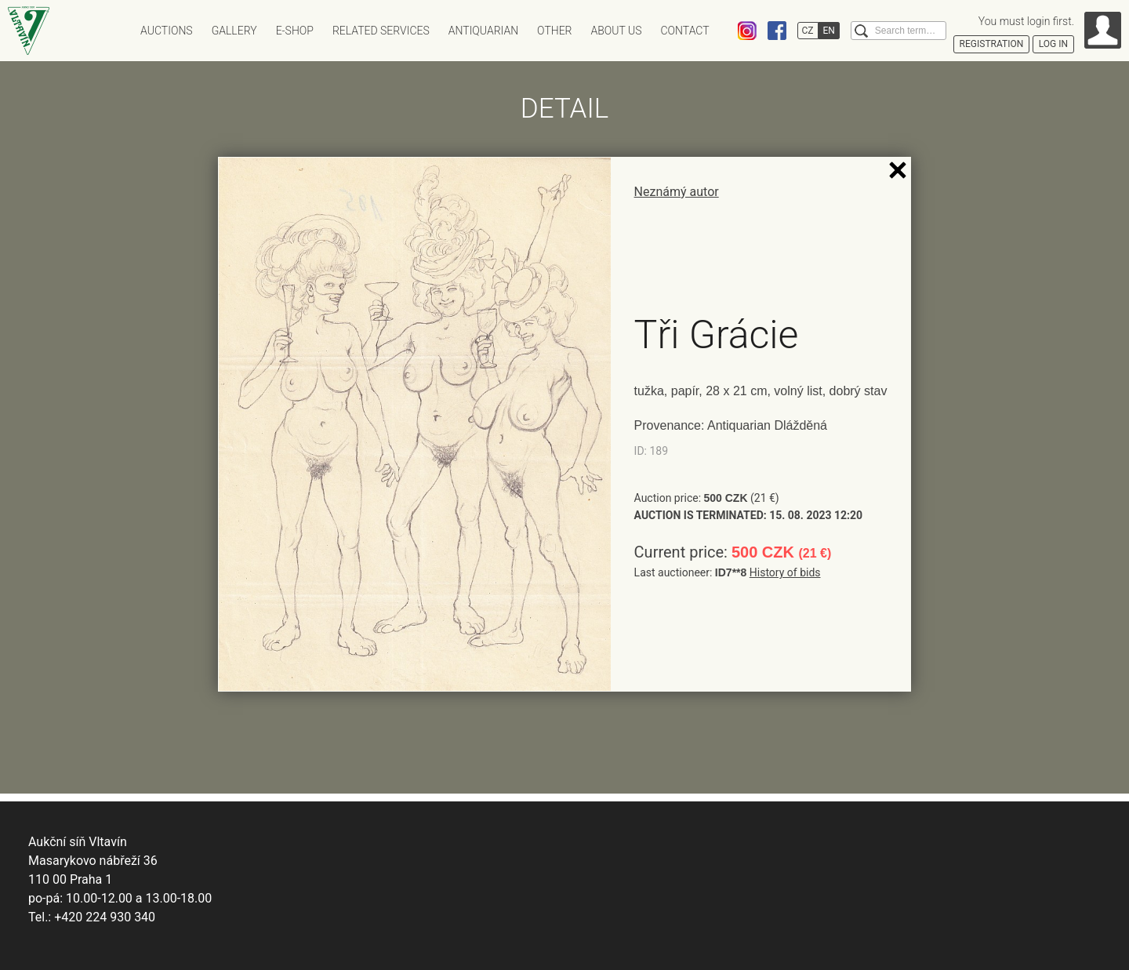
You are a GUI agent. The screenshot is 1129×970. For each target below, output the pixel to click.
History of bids (785, 572)
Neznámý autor (676, 191)
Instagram (747, 30)
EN (829, 30)
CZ (808, 30)
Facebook (777, 30)
